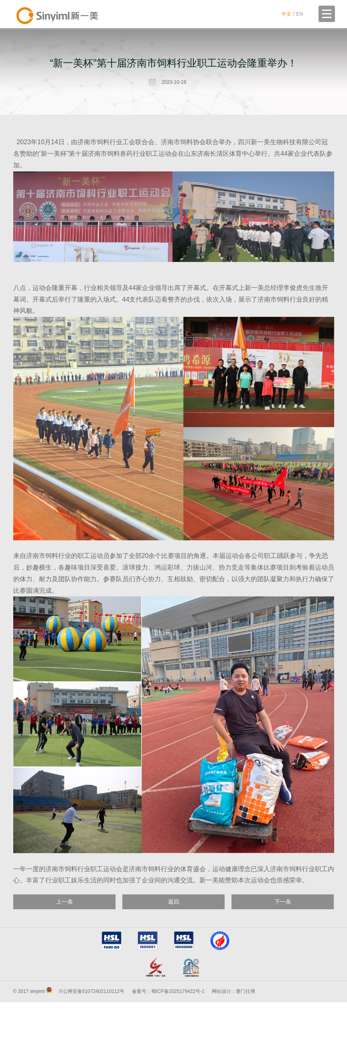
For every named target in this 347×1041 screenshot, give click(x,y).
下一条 (282, 903)
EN (299, 13)
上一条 (64, 903)
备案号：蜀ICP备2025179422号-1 (168, 1030)
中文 (284, 13)
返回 (173, 903)
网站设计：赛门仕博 (233, 1030)
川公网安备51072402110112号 (91, 1030)
